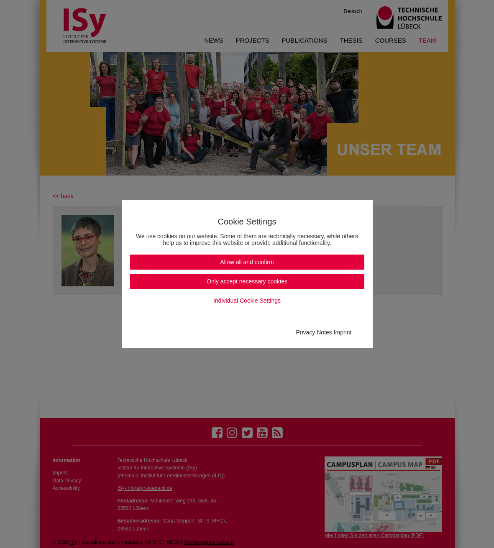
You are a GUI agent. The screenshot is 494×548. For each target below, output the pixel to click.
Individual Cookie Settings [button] (247, 300)
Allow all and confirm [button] (247, 262)
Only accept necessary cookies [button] (247, 281)
